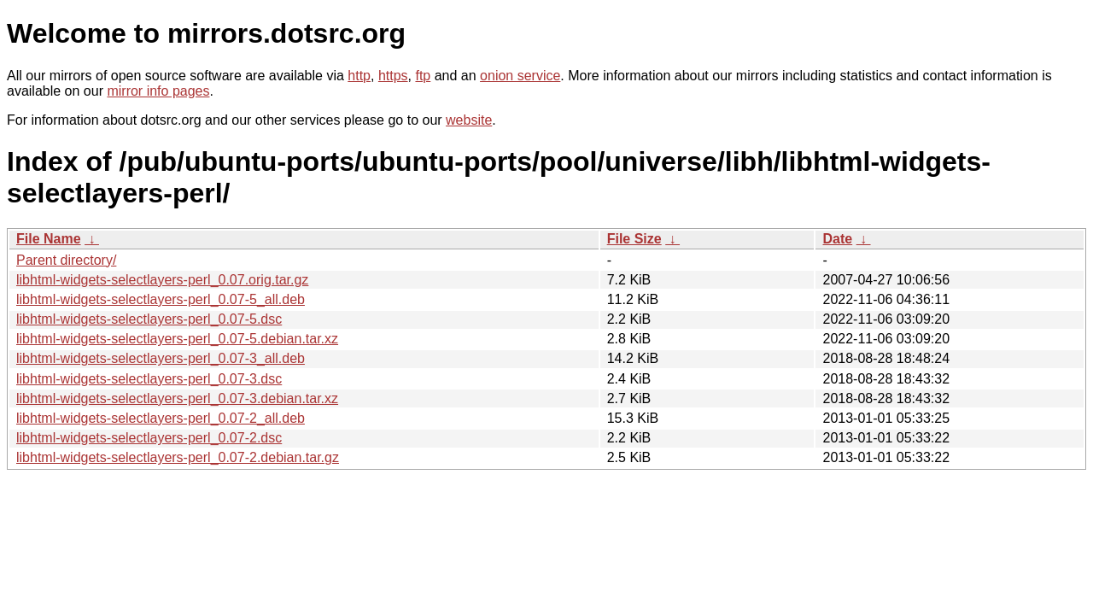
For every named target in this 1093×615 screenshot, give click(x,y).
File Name (48, 238)
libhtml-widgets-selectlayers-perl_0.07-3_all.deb (160, 358)
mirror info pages (158, 91)
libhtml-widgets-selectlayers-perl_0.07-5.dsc (149, 319)
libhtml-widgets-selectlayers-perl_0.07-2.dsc (149, 437)
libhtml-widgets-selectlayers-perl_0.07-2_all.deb (160, 418)
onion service (520, 75)
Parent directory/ (66, 260)
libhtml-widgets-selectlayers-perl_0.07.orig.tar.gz (162, 279)
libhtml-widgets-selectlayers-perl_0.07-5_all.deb (160, 299)
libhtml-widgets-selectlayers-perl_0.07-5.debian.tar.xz (177, 338)
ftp (422, 75)
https (393, 75)
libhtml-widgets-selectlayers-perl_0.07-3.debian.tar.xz (177, 398)
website (469, 120)
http (359, 75)
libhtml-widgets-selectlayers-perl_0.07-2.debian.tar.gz (177, 457)
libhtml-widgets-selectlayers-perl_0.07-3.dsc (149, 379)
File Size (634, 238)
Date (837, 238)
